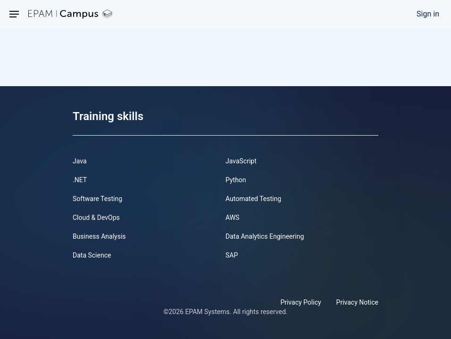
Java (80, 161)
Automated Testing (253, 198)
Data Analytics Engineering (265, 236)
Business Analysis (99, 236)
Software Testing (97, 198)
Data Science (92, 255)
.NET (80, 180)
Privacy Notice (357, 302)
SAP (232, 255)
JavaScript (241, 161)
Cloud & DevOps (96, 217)
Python (236, 180)
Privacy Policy (300, 302)
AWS (232, 217)
